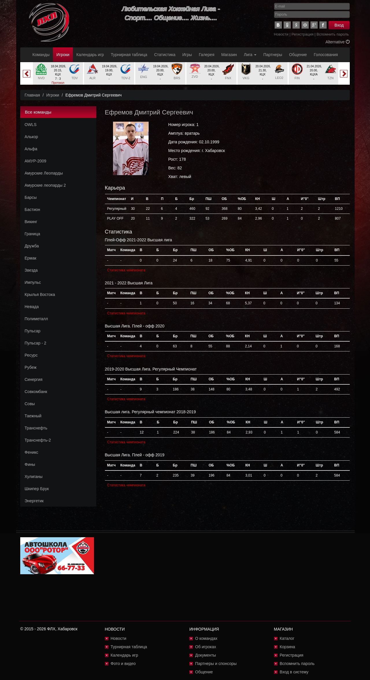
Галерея (206, 54)
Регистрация (302, 34)
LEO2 (279, 77)
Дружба (32, 246)
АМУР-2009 (35, 161)
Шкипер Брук (37, 488)
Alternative (337, 42)
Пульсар (32, 331)
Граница (32, 233)
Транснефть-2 (38, 440)
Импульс (33, 282)
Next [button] (343, 73)
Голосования (326, 54)
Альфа (31, 149)
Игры (187, 54)
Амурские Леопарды (44, 173)
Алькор (31, 136)
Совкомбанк (36, 391)
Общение (298, 54)
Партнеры (272, 54)
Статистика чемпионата (126, 270)
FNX (228, 78)
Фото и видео (123, 663)
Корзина (287, 646)
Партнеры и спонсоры (216, 663)
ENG (143, 77)
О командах (206, 638)
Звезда (31, 270)
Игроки (62, 54)
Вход (339, 25)
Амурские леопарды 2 (45, 185)
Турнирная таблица (129, 54)
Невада (32, 306)
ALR (92, 78)
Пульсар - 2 (35, 343)
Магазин (229, 54)
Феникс (31, 452)
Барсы (31, 197)
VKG (246, 78)
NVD (41, 78)
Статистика (164, 54)
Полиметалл (36, 318)
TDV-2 (125, 78)
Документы (205, 655)
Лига (250, 54)
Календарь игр (90, 54)
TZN (330, 78)
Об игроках (205, 646)
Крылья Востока (40, 294)
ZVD (195, 76)
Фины (30, 464)
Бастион (32, 209)
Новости (281, 34)
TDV (74, 78)
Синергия (33, 379)
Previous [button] (26, 73)
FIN (297, 78)
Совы (30, 403)
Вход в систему (294, 672)
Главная (32, 95)
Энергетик (34, 501)
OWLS (30, 124)
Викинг (31, 221)
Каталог (287, 638)
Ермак (30, 258)
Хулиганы (33, 476)
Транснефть (36, 428)
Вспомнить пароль (333, 34)
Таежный (33, 416)
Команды (40, 54)
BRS (177, 78)
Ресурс (31, 355)
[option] (58, 75)
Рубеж (30, 367)
